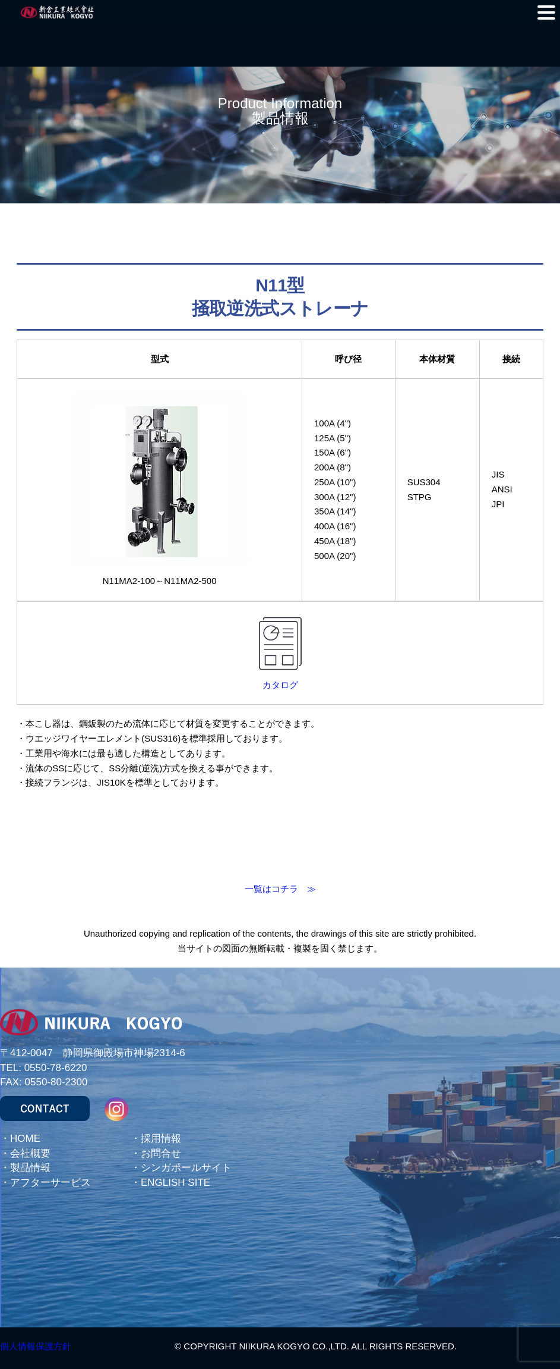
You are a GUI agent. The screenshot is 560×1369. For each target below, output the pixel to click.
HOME (25, 1138)
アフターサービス (50, 1182)
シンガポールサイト (186, 1167)
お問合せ (161, 1153)
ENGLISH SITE (175, 1182)
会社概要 (30, 1153)
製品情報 (30, 1167)
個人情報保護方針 (35, 1346)
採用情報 (161, 1138)
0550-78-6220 (55, 1067)
